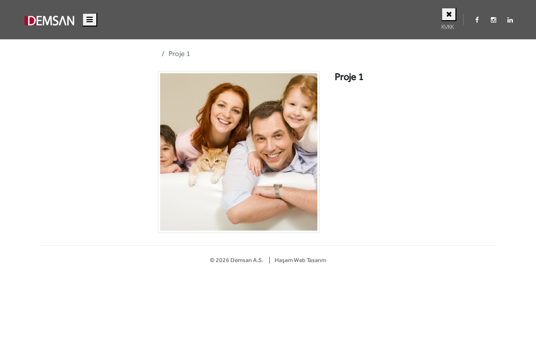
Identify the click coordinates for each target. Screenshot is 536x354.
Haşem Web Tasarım (300, 260)
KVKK (447, 26)
